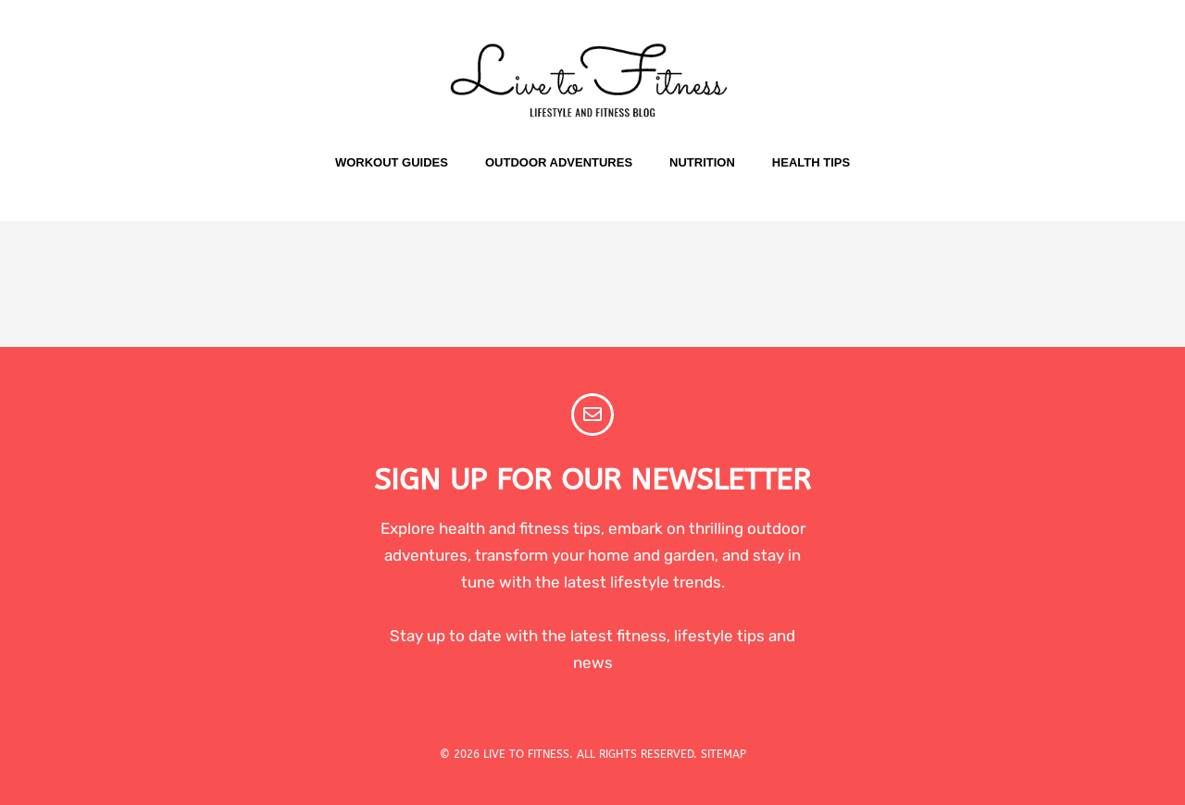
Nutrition (702, 162)
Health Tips (811, 162)
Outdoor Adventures (558, 162)
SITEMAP (723, 754)
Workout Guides (391, 162)
